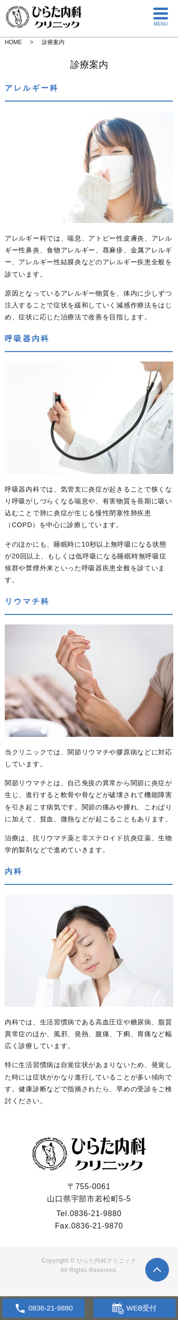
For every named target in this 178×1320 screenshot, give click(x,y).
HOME (13, 42)
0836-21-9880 (96, 1213)
